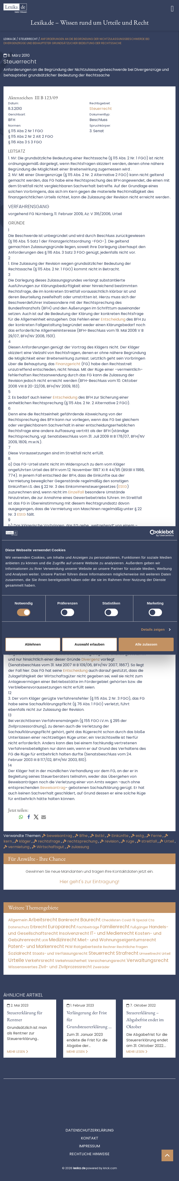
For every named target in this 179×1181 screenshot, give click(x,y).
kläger (23, 841)
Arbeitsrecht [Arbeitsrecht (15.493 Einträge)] (42, 919)
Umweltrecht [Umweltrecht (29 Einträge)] (150, 953)
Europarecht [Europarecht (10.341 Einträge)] (62, 927)
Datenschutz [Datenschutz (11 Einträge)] (18, 927)
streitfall (147, 841)
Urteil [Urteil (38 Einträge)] (166, 953)
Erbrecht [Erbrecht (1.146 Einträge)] (38, 927)
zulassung (78, 847)
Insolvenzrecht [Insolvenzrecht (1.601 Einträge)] (74, 933)
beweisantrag (57, 835)
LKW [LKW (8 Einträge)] (45, 940)
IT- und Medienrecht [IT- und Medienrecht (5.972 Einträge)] (112, 933)
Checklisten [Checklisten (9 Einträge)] (111, 920)
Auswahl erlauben (89, 644)
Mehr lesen (17, 1051)
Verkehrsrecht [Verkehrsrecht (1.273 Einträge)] (39, 960)
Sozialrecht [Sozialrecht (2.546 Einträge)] (19, 953)
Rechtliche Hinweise (89, 1133)
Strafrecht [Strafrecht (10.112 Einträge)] (127, 953)
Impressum (89, 1125)
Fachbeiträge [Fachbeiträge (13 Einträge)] (88, 927)
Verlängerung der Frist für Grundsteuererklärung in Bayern (89, 1020)
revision (110, 841)
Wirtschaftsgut (48, 847)
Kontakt (89, 1117)
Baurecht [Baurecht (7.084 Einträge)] (90, 920)
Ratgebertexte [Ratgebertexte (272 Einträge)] (88, 946)
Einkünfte (118, 835)
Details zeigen (153, 629)
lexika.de (9, 39)
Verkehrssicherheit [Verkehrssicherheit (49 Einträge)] (71, 960)
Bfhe (82, 835)
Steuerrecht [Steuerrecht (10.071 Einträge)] (102, 953)
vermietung (16, 847)
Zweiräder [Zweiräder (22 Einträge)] (101, 967)
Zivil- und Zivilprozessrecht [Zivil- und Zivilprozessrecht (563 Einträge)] (65, 967)
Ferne (154, 835)
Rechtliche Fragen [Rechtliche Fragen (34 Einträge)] (132, 946)
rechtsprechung (80, 841)
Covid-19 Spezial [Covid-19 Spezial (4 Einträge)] (134, 920)
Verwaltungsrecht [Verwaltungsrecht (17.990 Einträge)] (148, 960)
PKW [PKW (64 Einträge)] (69, 946)
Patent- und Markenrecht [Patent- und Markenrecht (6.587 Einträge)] (36, 946)
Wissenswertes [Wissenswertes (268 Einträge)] (23, 967)
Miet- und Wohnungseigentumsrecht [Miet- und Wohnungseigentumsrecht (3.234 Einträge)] (117, 940)
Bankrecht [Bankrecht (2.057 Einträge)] (68, 920)
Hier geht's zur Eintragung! (89, 881)
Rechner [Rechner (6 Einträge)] (109, 947)
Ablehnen (33, 644)
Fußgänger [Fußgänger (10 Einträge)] (139, 927)
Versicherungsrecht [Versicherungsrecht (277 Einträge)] (107, 960)
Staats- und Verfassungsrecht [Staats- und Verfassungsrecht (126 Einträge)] (60, 953)
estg (138, 835)
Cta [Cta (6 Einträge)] (151, 920)
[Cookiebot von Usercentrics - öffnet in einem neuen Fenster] (153, 533)
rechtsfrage (47, 841)
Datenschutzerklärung (89, 1109)
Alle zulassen (146, 644)
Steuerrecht (28, 39)
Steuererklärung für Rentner (24, 1016)
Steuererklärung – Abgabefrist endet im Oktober (145, 1020)
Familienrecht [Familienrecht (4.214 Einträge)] (115, 927)
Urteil (167, 841)
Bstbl (97, 835)
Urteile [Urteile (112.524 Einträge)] (16, 960)
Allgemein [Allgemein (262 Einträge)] (18, 920)
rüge (128, 841)
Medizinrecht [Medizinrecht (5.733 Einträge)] (63, 940)
